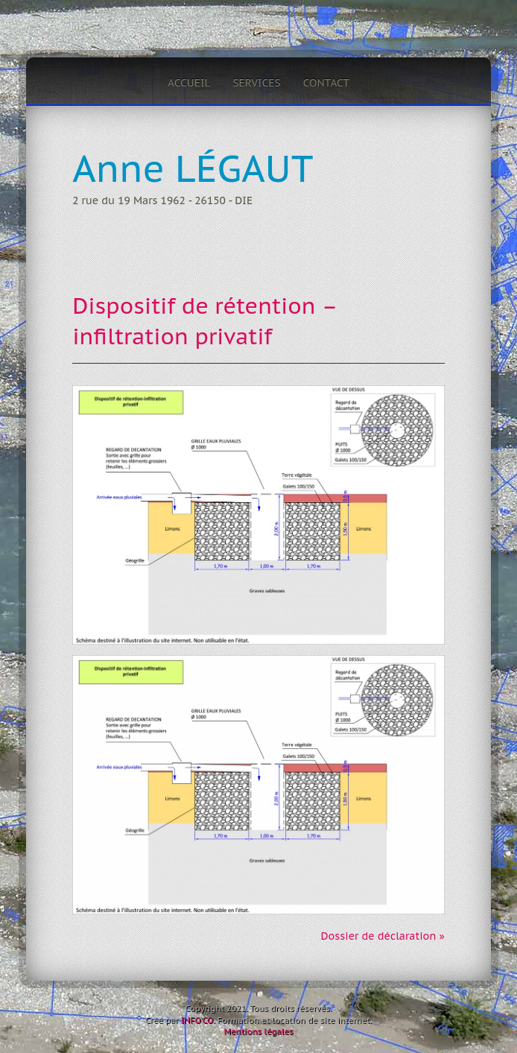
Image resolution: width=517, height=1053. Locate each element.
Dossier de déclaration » (382, 936)
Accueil (189, 82)
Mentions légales (258, 1031)
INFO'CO (197, 1020)
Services (256, 82)
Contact (326, 82)
